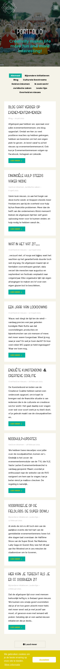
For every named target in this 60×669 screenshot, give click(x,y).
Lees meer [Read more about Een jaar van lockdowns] (16, 355)
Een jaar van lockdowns (27, 307)
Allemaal (15, 75)
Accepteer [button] (44, 660)
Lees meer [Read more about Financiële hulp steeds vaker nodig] (16, 229)
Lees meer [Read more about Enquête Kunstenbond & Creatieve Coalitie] (16, 423)
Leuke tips (41, 88)
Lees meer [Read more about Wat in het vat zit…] (16, 292)
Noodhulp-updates (22, 439)
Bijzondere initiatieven (37, 75)
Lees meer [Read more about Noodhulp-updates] (16, 490)
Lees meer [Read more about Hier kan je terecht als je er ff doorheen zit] (16, 627)
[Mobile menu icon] (56, 7)
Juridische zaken (22, 88)
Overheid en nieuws (30, 92)
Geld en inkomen (20, 84)
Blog (15, 79)
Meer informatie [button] (12, 664)
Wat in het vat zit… (24, 244)
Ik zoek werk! (41, 84)
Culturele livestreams (35, 79)
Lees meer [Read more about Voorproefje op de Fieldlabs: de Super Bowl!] (16, 559)
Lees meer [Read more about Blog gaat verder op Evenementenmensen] (16, 160)
